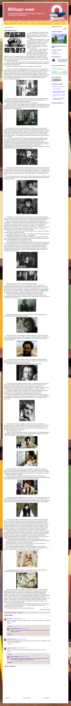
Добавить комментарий (9, 666)
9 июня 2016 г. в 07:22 (21, 647)
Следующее (6, 697)
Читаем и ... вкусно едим (23, 23)
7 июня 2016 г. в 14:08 (17, 618)
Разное (63, 23)
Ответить (9, 623)
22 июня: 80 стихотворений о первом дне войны (59, 99)
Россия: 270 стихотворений (59, 34)
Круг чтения (32, 21)
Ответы (10, 626)
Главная (6, 21)
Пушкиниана (62, 21)
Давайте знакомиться (14, 21)
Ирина (11, 612)
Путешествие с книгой (53, 21)
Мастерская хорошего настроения (45, 23)
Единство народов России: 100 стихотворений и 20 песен (59, 92)
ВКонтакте (55, 52)
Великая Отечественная (42, 21)
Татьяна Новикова (14, 628)
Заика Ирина (10, 618)
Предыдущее (47, 697)
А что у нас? (33, 23)
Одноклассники (56, 53)
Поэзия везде (57, 23)
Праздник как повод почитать (10, 23)
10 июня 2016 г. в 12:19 (24, 628)
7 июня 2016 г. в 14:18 (21, 639)
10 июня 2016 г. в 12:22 (24, 656)
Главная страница (27, 697)
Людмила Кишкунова (12, 639)
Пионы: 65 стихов (56, 88)
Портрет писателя (24, 21)
